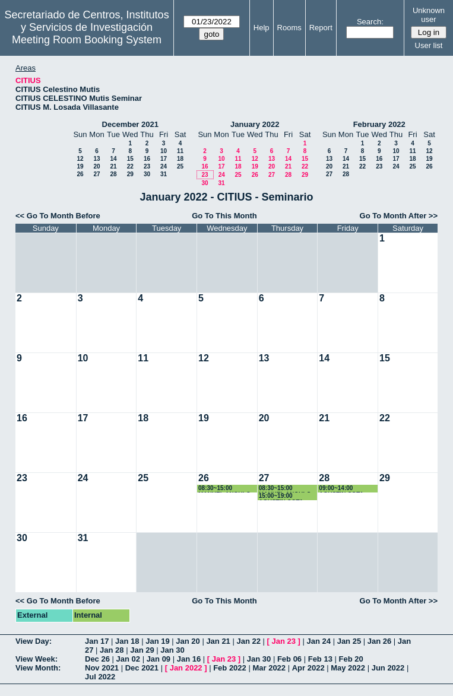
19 (80, 166)
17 (163, 158)
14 (113, 158)
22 (130, 166)
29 (130, 174)
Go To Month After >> (399, 215)
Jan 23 (284, 641)
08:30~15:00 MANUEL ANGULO (224, 488)
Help (262, 27)
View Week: (36, 658)
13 (96, 158)
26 (80, 174)
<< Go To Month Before (57, 215)
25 (180, 166)
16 (147, 158)
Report (320, 27)
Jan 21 (218, 641)
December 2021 (130, 124)
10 (163, 151)
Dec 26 (97, 658)
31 (163, 174)
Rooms (289, 27)
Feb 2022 (229, 667)
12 (80, 158)
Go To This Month (224, 215)
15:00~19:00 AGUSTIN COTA (281, 496)
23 (147, 166)
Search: (370, 21)
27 (96, 174)
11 (180, 151)
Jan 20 (187, 641)
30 (147, 174)
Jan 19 (157, 641)
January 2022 (254, 124)
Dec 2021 (142, 667)
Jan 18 (127, 641)
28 (113, 174)
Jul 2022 (100, 676)
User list (429, 45)
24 (163, 166)
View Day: (33, 641)
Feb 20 (351, 658)
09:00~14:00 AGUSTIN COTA (341, 488)
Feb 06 (289, 658)
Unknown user (429, 15)
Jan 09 (158, 658)
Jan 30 (172, 650)
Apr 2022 (308, 667)
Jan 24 (319, 641)
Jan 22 (248, 641)
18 (180, 158)
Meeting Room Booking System (86, 40)
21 (113, 166)
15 (130, 158)
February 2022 (379, 124)
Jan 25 (349, 641)
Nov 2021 (102, 667)
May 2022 (348, 667)
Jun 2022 (388, 667)
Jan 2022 (186, 667)
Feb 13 (320, 658)
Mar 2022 (269, 667)
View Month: (38, 667)
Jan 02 (128, 658)
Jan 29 (142, 650)
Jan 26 (379, 641)
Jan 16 (189, 658)
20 (96, 166)
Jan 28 (111, 650)
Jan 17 (97, 641)
